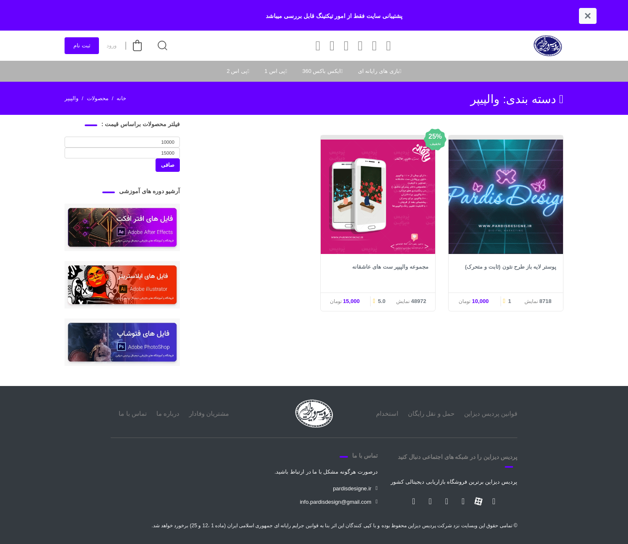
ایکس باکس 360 (321, 71)
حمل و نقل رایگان (431, 413)
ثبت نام (82, 45)
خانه (121, 98)
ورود (112, 45)
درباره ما (167, 413)
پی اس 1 (275, 71)
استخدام (387, 413)
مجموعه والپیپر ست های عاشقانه (390, 267)
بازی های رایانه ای (379, 71)
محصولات (98, 98)
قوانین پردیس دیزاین (490, 413)
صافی (167, 165)
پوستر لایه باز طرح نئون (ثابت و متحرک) (510, 267)
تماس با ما (132, 413)
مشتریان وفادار (209, 413)
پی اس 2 (237, 71)
